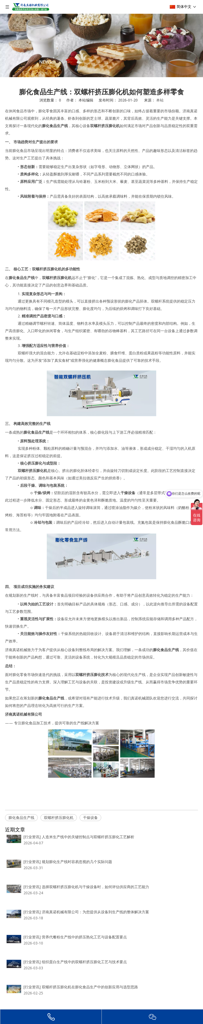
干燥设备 (90, 817)
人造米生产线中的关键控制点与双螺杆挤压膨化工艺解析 (69, 895)
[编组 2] (101, 45)
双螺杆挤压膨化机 (58, 817)
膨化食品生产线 (21, 817)
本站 (160, 100)
